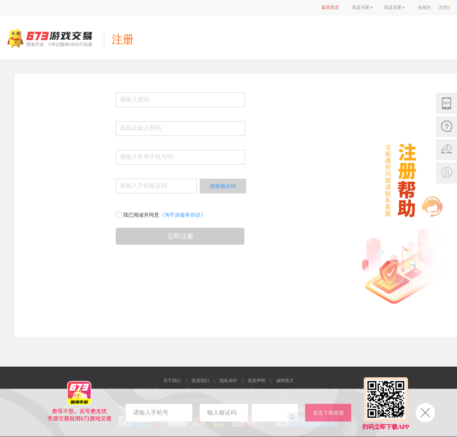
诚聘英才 (285, 380)
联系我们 (200, 380)
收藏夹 (424, 7)
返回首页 (330, 7)
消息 (444, 7)
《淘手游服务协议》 (182, 215)
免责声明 (256, 380)
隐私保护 (228, 380)
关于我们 (172, 380)
